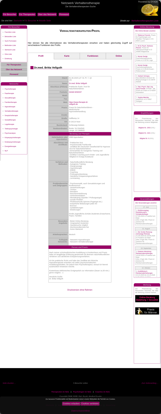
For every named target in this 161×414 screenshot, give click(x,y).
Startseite (17, 21)
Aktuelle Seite (44, 21)
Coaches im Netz (102, 392)
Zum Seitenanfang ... (150, 383)
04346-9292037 (75, 92)
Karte (66, 56)
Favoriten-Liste (10, 32)
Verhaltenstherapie (11, 111)
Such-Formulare (10, 41)
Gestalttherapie (10, 120)
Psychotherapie (10, 89)
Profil (40, 56)
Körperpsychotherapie (13, 137)
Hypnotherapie (10, 107)
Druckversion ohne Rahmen (79, 290)
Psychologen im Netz (82, 392)
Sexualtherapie (10, 98)
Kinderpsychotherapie (12, 142)
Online (119, 56)
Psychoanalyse (10, 133)
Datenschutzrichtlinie (80, 411)
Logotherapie (9, 124)
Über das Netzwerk (47, 14)
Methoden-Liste (10, 45)
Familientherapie (11, 102)
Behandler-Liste (10, 36)
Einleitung (8, 59)
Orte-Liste (8, 54)
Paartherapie (9, 93)
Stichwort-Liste (10, 50)
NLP (6, 151)
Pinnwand (64, 14)
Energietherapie (10, 146)
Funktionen (92, 56)
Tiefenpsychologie (11, 129)
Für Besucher (9, 14)
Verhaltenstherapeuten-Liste (144, 21)
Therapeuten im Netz (60, 392)
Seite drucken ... (9, 383)
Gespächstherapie (11, 115)
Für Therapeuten (27, 14)
